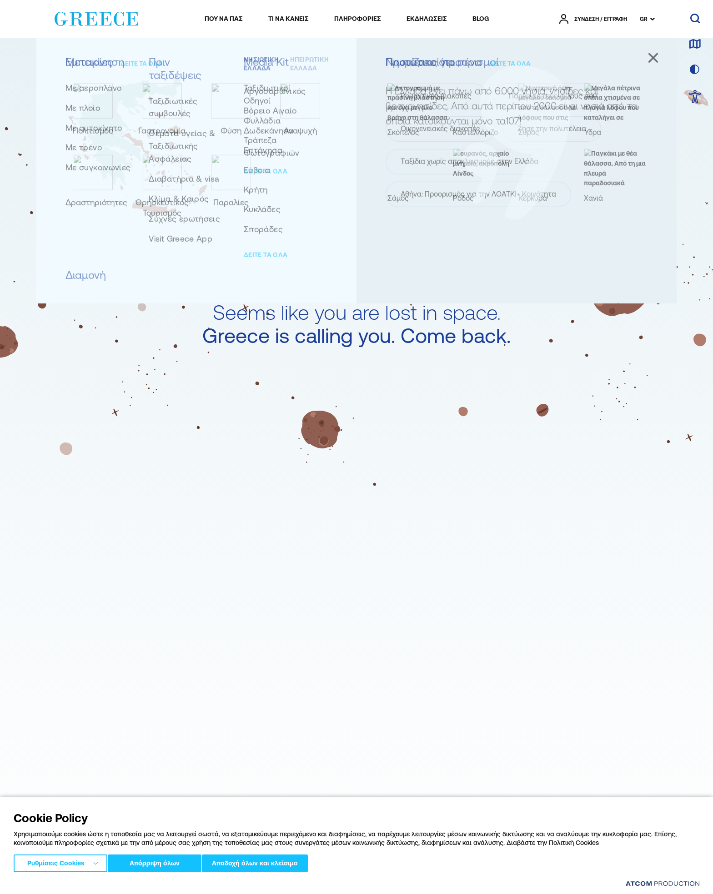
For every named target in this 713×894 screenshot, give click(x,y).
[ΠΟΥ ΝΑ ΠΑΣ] (223, 19)
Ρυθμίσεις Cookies (56, 862)
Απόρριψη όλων (158, 862)
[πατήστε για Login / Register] (593, 19)
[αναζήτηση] (695, 19)
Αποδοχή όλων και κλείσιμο (268, 862)
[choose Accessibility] (695, 97)
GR (644, 19)
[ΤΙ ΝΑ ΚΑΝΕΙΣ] (288, 19)
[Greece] (96, 17)
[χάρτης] (695, 44)
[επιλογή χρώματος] (694, 70)
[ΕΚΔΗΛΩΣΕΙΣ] (427, 19)
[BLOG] (480, 19)
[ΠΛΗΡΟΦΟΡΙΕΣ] (358, 19)
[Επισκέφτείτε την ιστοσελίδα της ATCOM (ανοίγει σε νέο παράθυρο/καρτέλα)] (662, 883)
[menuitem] (223, 19)
